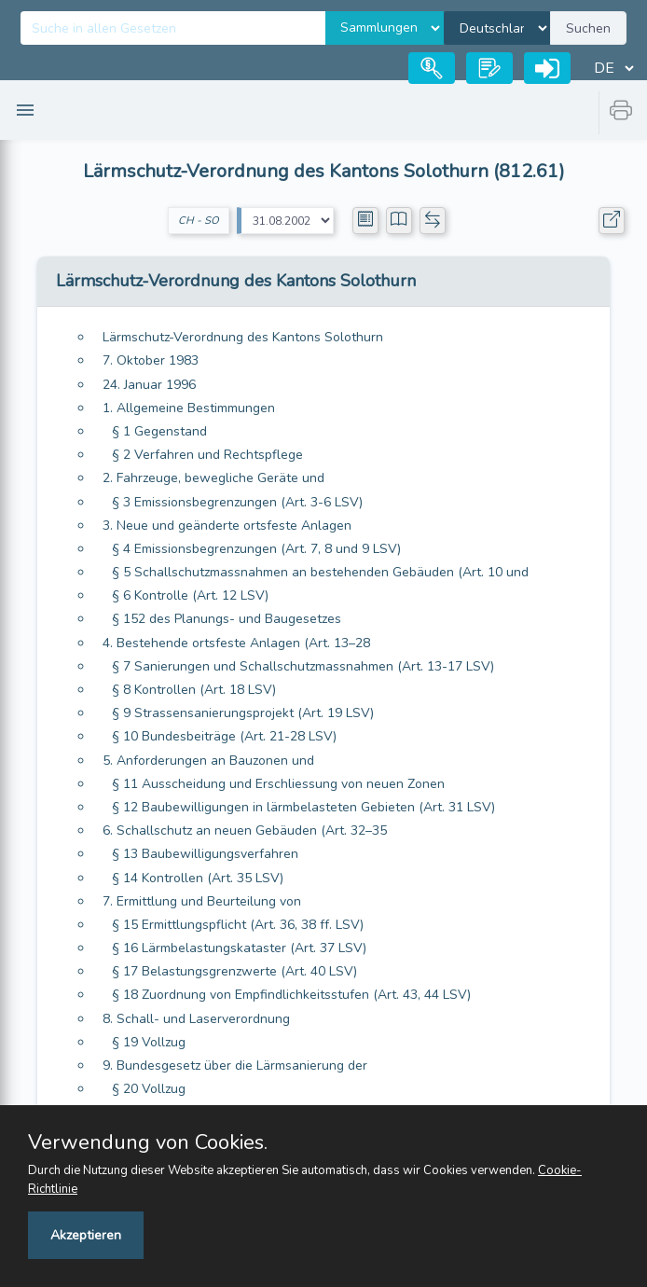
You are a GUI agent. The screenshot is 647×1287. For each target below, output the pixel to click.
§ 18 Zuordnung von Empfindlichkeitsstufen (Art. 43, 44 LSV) (291, 994)
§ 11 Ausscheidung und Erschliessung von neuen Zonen (278, 784)
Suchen (588, 28)
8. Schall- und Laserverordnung (196, 1019)
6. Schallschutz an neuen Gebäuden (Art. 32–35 (245, 830)
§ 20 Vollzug (149, 1089)
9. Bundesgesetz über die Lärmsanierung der (235, 1065)
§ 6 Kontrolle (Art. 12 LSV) (190, 595)
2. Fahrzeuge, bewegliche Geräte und (213, 478)
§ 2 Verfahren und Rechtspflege (207, 455)
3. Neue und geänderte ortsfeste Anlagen (227, 525)
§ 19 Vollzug (149, 1042)
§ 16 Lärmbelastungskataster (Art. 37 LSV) (239, 948)
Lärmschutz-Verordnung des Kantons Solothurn (243, 337)
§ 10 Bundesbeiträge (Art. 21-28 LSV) (224, 736)
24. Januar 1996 (149, 385)
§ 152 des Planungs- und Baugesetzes (226, 619)
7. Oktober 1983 (151, 360)
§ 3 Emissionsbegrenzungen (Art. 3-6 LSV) (237, 502)
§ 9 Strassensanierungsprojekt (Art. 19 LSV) (243, 713)
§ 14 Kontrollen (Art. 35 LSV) (197, 878)
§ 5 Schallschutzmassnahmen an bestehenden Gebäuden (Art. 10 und (320, 572)
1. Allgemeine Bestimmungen (189, 408)
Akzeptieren (85, 1235)
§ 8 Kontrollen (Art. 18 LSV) (194, 690)
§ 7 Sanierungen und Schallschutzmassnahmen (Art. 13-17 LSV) (303, 666)
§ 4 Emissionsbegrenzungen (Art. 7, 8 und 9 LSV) (256, 549)
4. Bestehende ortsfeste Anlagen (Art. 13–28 (236, 643)
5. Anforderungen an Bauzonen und (208, 760)
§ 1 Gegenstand (159, 431)
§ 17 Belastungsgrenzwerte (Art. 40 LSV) (234, 971)
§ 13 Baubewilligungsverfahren (205, 854)
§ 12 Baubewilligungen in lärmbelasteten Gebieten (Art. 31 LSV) (303, 807)
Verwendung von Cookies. (148, 1142)
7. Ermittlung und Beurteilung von (202, 901)
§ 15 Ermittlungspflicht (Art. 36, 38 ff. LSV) (238, 925)
